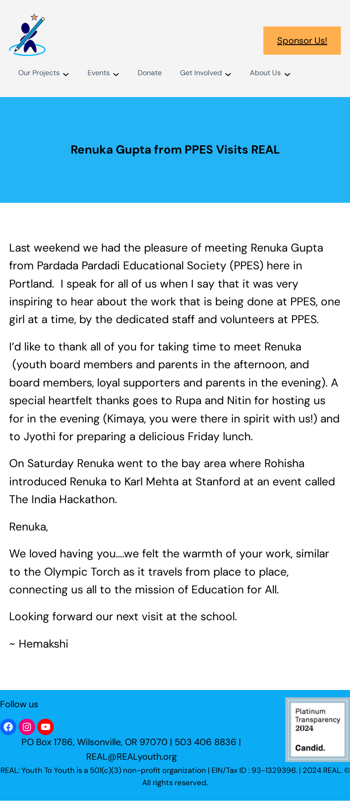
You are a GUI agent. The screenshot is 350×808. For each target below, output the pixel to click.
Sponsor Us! (302, 40)
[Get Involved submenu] (228, 73)
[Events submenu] (116, 73)
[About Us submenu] (287, 73)
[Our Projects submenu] (65, 73)
